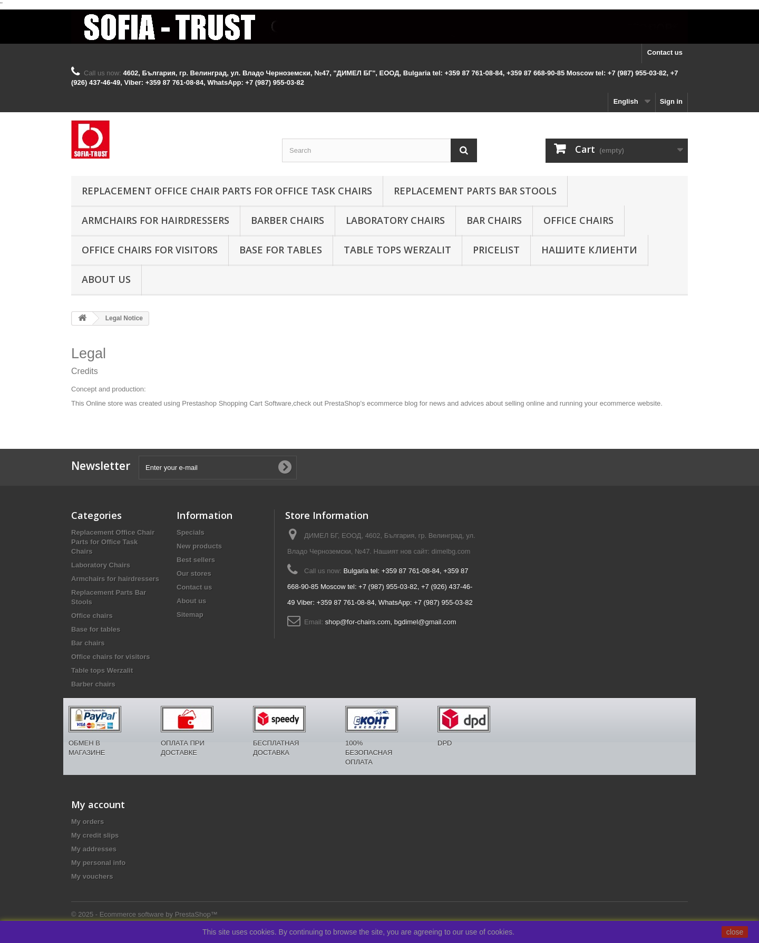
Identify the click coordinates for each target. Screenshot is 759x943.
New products (199, 546)
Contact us (665, 52)
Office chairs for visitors (150, 249)
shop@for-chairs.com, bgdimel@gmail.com (390, 622)
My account (98, 804)
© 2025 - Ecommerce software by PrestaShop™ (144, 914)
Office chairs (578, 220)
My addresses (93, 849)
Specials (191, 532)
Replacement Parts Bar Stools (475, 190)
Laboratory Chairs (395, 220)
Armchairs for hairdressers (155, 220)
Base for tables (280, 249)
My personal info (98, 863)
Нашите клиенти (589, 249)
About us (106, 279)
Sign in (671, 101)
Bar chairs (494, 220)
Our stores (194, 573)
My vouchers (92, 876)
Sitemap (190, 614)
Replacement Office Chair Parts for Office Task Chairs (227, 190)
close (735, 932)
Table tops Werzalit (397, 249)
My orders (87, 822)
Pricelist (496, 249)
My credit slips (95, 835)
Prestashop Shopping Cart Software (236, 403)
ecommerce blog (392, 403)
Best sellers (196, 560)
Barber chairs (287, 220)
